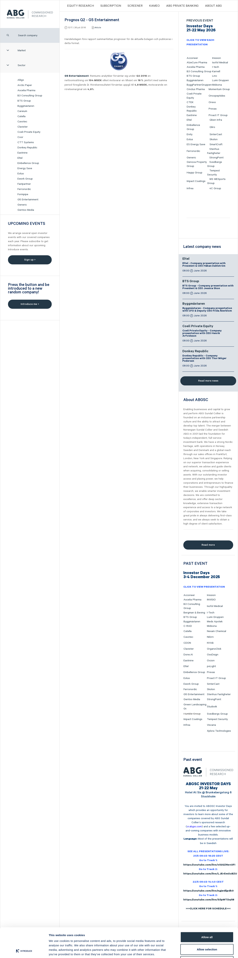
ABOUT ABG (213, 6)
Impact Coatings (196, 181)
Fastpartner (24, 184)
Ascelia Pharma (26, 90)
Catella (21, 116)
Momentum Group (219, 89)
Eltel (19, 158)
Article (97, 27)
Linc (214, 75)
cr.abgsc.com (194, 826)
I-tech (215, 67)
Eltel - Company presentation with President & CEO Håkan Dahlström (204, 265)
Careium (22, 111)
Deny (207, 933)
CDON (187, 642)
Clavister (22, 126)
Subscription (110, 6)
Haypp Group (194, 172)
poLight (211, 666)
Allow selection (207, 921)
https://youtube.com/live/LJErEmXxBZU (210, 874)
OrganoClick (214, 648)
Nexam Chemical (216, 631)
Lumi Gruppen (220, 80)
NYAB (210, 642)
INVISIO (211, 599)
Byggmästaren (25, 106)
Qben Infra (216, 119)
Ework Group (25, 178)
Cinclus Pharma (196, 89)
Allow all (207, 909)
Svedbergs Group (217, 713)
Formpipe (22, 194)
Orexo (212, 102)
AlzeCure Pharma (197, 62)
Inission (216, 58)
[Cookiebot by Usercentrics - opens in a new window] (24, 951)
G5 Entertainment (27, 199)
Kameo (154, 6)
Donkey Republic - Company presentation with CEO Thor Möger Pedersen (204, 359)
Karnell (216, 71)
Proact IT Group (218, 115)
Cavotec (22, 121)
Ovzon (211, 660)
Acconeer (192, 58)
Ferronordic (24, 189)
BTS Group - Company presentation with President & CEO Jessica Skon (208, 287)
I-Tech (210, 612)
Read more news (208, 380)
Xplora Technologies (219, 730)
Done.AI (188, 654)
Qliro (212, 127)
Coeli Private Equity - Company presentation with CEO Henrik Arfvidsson (202, 334)
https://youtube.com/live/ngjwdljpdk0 (208, 891)
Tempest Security (217, 719)
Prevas (213, 108)
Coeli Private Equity (28, 132)
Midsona (217, 84)
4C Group (215, 188)
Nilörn (210, 637)
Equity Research (80, 6)
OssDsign (212, 654)
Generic (22, 204)
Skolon (214, 139)
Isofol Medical (220, 62)
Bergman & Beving (194, 612)
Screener (135, 6)
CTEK (190, 102)
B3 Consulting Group (29, 95)
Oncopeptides (217, 95)
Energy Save (24, 168)
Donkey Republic (27, 147)
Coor (20, 137)
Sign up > (30, 259)
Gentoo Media (25, 209)
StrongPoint (216, 157)
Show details (195, 950)
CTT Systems (25, 142)
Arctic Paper (24, 85)
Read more (208, 544)
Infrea (190, 188)
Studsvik (212, 706)
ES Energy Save (196, 144)
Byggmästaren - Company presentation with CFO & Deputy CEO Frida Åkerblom (207, 310)
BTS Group (24, 100)
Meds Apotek (215, 621)
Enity (189, 134)
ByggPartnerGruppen (199, 84)
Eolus (20, 173)
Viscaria (211, 725)
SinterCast (216, 134)
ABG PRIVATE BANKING (182, 6)
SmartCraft (216, 144)
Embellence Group (28, 163)
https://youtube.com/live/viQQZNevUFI (209, 865)
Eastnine (22, 152)
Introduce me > (30, 304)
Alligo (20, 80)
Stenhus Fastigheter (219, 694)
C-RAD (188, 626)
